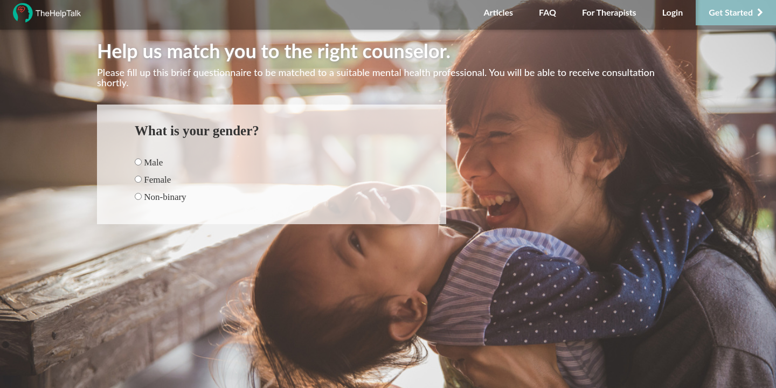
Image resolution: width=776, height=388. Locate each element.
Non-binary (160, 197)
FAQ (547, 12)
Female (153, 180)
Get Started (736, 12)
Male (149, 162)
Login (672, 12)
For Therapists (609, 12)
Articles (498, 12)
